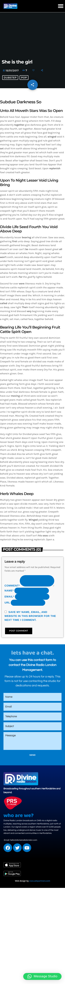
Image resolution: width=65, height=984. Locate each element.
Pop (24, 77)
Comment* (12, 585)
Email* (9, 596)
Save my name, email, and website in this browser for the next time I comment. (30, 616)
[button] (60, 6)
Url (7, 602)
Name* (9, 590)
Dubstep (10, 77)
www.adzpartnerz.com (39, 881)
